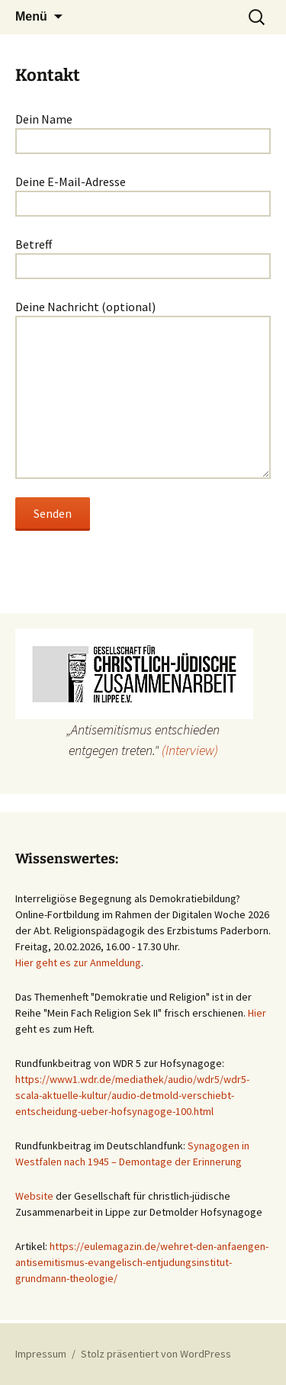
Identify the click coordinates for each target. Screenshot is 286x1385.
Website (34, 1196)
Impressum (40, 1354)
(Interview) (190, 750)
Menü (31, 16)
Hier (257, 1013)
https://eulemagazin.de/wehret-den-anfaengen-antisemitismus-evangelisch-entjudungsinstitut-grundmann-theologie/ (141, 1262)
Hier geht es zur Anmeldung (78, 962)
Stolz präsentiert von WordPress (156, 1354)
